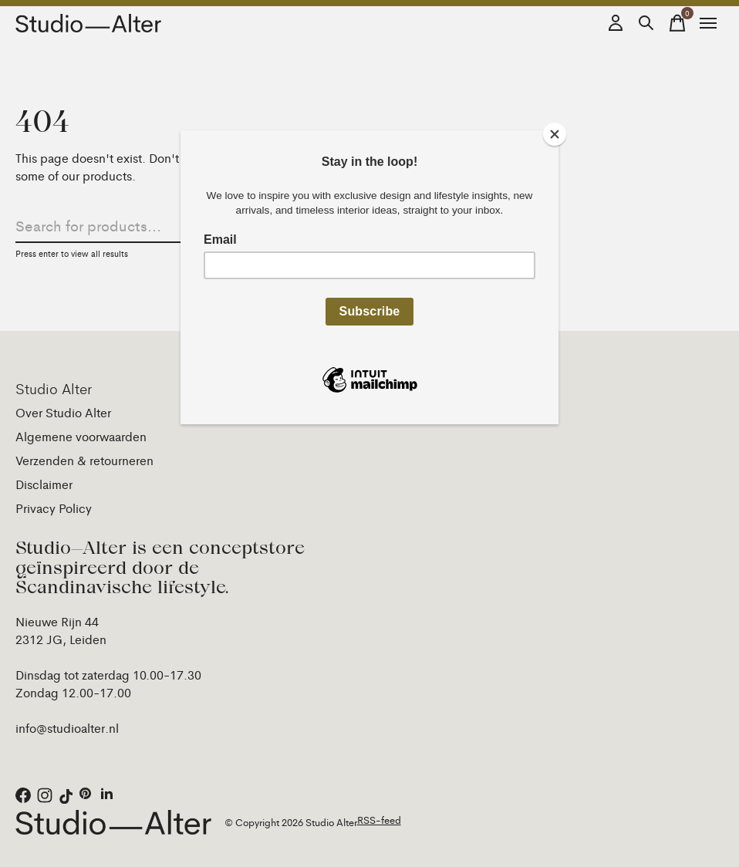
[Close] (554, 134)
